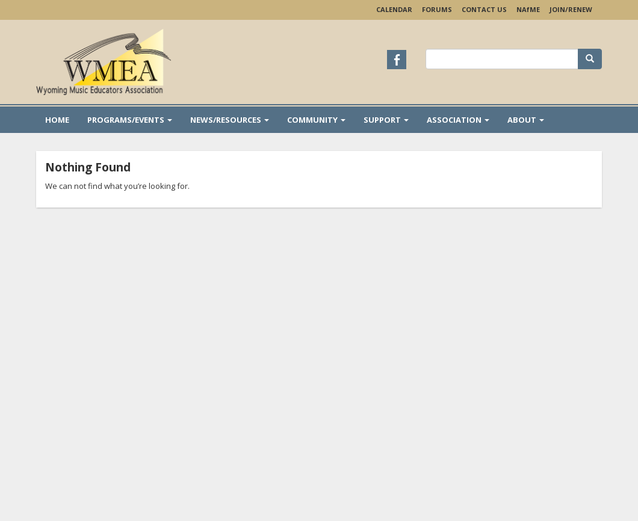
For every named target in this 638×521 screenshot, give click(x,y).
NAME (528, 9)
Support (386, 119)
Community (316, 119)
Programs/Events (129, 119)
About (525, 119)
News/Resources (229, 119)
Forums (437, 9)
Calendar (394, 9)
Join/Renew (571, 9)
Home (57, 119)
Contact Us (484, 9)
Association (458, 119)
